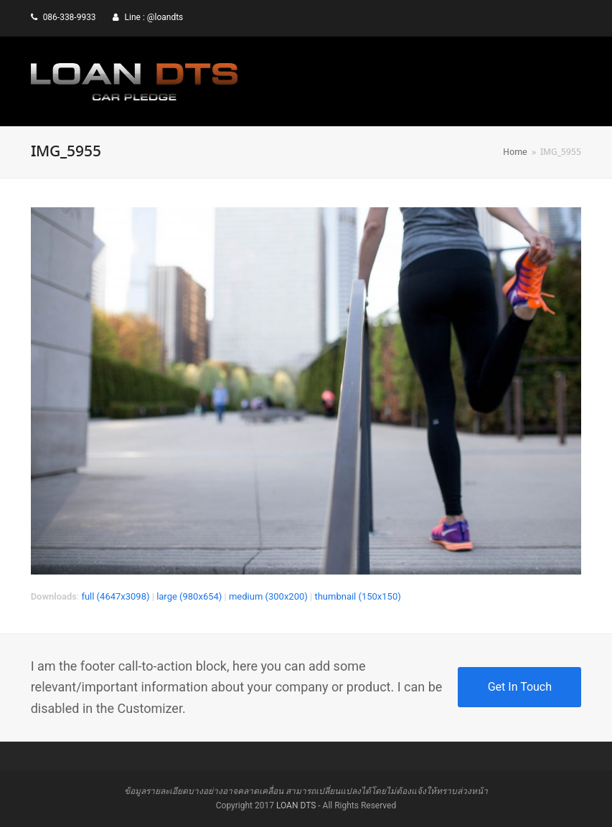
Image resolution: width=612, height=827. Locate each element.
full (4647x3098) (115, 596)
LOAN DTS (296, 805)
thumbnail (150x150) (357, 596)
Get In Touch (520, 687)
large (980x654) (189, 596)
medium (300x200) (268, 596)
